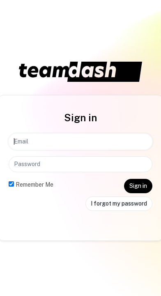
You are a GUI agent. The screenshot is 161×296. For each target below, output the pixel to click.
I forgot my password (119, 203)
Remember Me (34, 184)
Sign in (138, 186)
